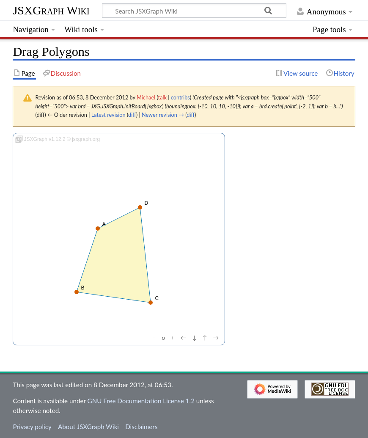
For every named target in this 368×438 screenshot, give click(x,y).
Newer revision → (163, 114)
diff (132, 114)
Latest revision (108, 114)
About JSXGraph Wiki (88, 426)
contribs (180, 97)
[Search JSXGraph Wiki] (194, 10)
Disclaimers (141, 426)
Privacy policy (32, 426)
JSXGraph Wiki (51, 10)
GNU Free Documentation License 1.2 (141, 401)
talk (162, 97)
